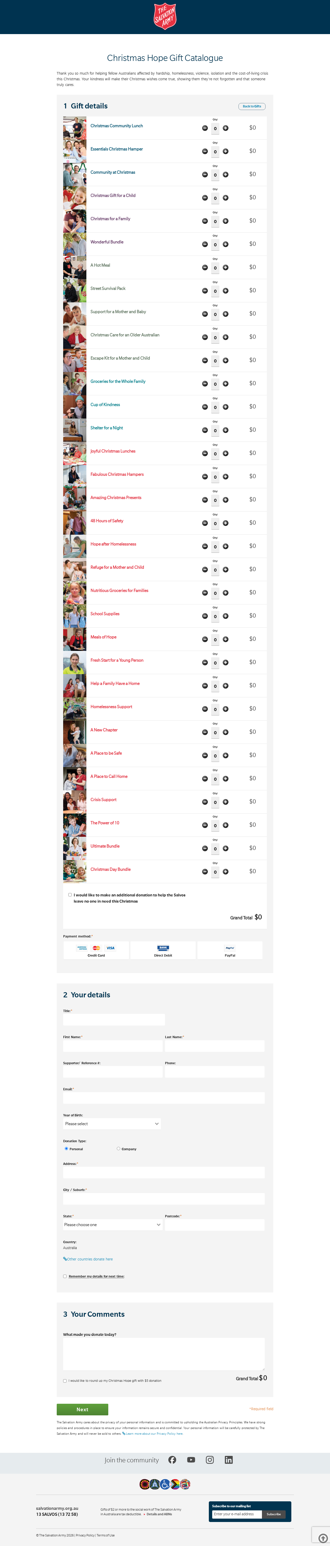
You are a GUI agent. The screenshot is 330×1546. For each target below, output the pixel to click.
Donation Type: (74, 1141)
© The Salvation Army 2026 (55, 1535)
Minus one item (205, 128)
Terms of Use (106, 1535)
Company (128, 1149)
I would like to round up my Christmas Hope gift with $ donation (112, 1381)
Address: (70, 1164)
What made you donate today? (89, 1335)
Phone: (170, 1063)
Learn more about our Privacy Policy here (152, 1433)
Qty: (215, 126)
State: (68, 1216)
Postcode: (173, 1216)
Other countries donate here (88, 1259)
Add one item (225, 128)
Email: (68, 1089)
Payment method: (78, 936)
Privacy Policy (85, 1535)
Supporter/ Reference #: (82, 1063)
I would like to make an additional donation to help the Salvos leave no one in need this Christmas (126, 898)
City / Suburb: (75, 1190)
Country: (70, 1242)
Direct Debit (163, 950)
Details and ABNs (159, 1514)
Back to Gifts (252, 106)
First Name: (73, 1037)
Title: (67, 1011)
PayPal (230, 950)
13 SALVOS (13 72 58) (57, 1514)
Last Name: (174, 1037)
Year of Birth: (73, 1115)
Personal (76, 1149)
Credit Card (96, 950)
